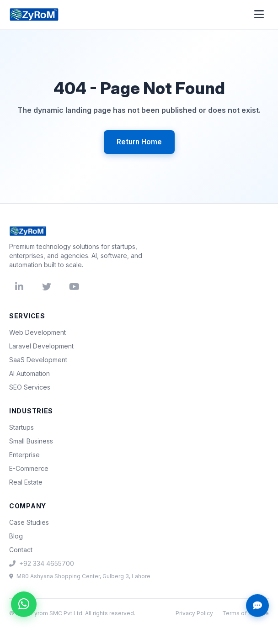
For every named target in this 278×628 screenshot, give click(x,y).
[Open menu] (259, 15)
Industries (31, 411)
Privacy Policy (194, 613)
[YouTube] (74, 287)
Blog (16, 536)
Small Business (31, 441)
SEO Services (29, 387)
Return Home (139, 141)
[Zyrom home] (34, 14)
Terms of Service (245, 613)
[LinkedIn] (19, 287)
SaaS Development (38, 360)
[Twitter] (47, 287)
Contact (20, 550)
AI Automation (29, 373)
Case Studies (29, 522)
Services (27, 316)
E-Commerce (28, 468)
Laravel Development (41, 346)
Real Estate (26, 482)
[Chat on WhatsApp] (24, 604)
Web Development (37, 332)
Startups (21, 427)
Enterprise (24, 455)
